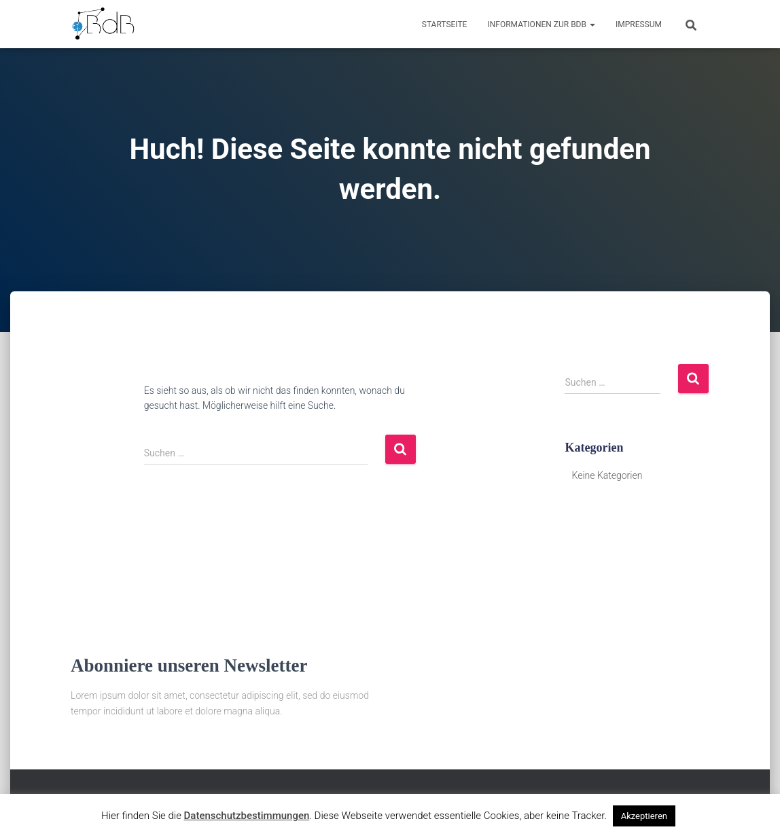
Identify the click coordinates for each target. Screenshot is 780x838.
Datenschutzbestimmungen (247, 815)
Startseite (444, 24)
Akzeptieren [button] (644, 816)
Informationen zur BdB (541, 24)
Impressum (639, 24)
